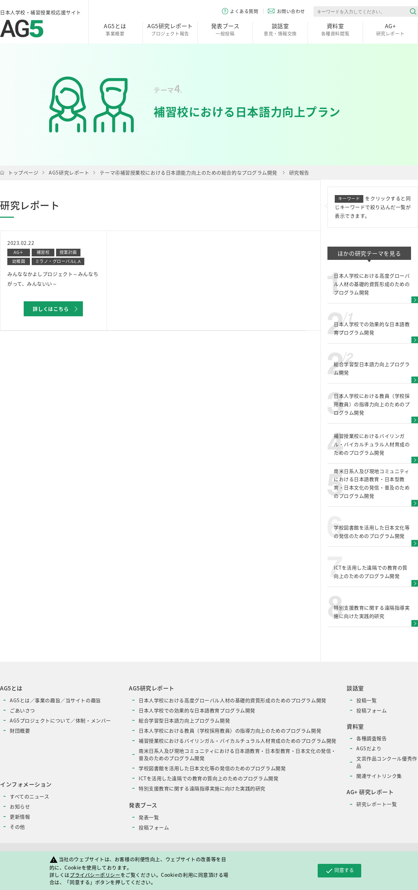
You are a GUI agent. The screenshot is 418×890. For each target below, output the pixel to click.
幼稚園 (18, 261)
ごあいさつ (22, 710)
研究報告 (299, 172)
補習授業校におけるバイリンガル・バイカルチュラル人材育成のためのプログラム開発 (237, 740)
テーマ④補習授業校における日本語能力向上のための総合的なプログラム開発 (188, 172)
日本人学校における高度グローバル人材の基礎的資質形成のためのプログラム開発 (232, 700)
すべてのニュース (29, 796)
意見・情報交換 (280, 29)
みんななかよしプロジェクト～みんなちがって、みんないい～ (52, 278)
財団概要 (20, 730)
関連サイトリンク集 (379, 775)
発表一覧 (149, 817)
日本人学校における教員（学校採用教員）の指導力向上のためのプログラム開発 (230, 730)
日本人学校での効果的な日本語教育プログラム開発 (197, 710)
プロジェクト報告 (170, 29)
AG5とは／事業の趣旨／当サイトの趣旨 (55, 700)
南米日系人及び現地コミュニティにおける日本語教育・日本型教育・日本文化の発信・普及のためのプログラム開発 (237, 754)
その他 (17, 826)
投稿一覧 (366, 700)
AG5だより (368, 748)
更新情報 (20, 816)
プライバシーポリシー (95, 874)
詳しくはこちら (51, 308)
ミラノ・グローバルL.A (58, 261)
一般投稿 (225, 29)
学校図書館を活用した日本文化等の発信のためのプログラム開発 (212, 768)
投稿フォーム (154, 827)
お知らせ (20, 806)
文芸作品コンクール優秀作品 (386, 762)
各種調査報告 (371, 738)
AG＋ (18, 252)
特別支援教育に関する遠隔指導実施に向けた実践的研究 (202, 788)
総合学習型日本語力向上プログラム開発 (184, 720)
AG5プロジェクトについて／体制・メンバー (60, 720)
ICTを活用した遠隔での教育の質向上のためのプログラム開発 (208, 778)
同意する (339, 870)
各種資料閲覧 (335, 29)
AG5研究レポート (69, 172)
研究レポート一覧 (376, 803)
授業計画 (68, 252)
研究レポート (390, 29)
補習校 (43, 252)
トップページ (23, 172)
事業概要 (115, 29)
